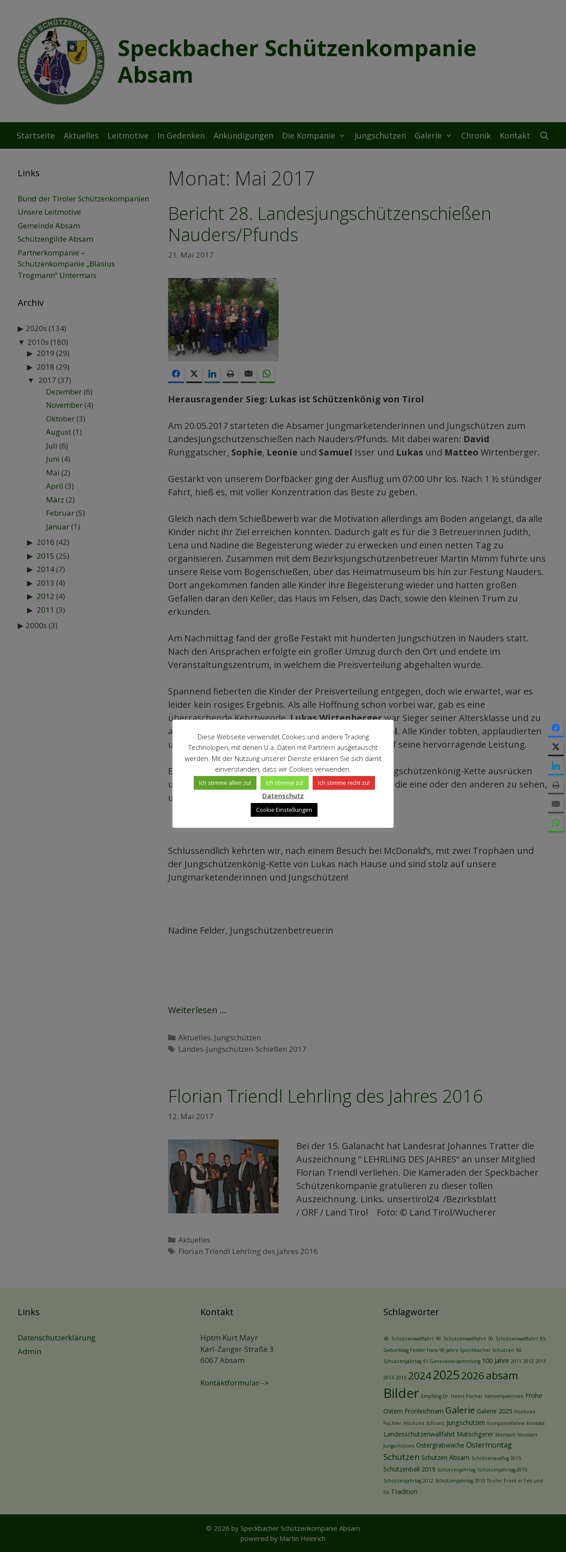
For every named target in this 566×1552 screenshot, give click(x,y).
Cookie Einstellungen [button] (284, 810)
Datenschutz (283, 795)
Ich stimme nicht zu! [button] (344, 783)
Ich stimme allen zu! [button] (225, 783)
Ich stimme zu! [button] (284, 783)
